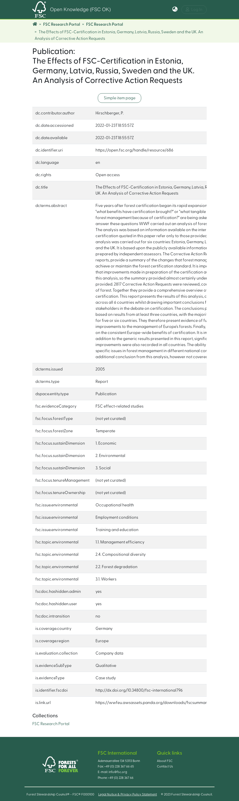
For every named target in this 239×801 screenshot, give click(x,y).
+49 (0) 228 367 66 (120, 777)
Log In (194, 9)
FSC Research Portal (61, 24)
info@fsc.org (118, 772)
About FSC (165, 760)
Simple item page (119, 98)
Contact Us (165, 766)
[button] (175, 10)
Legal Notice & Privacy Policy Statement (127, 794)
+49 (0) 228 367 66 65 (119, 766)
